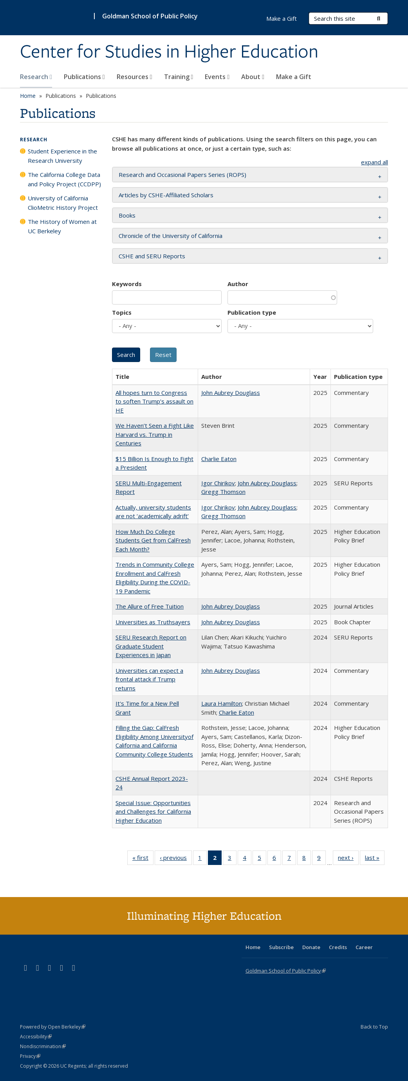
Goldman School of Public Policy (150, 16)
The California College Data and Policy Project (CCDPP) (64, 179)
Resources (134, 76)
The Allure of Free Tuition (150, 606)
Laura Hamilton (221, 703)
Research (36, 76)
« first (142, 859)
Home (28, 95)
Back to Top (374, 1026)
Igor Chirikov (218, 483)
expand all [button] (374, 162)
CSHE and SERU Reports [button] (152, 256)
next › (348, 859)
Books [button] (127, 215)
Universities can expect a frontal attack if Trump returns (149, 679)
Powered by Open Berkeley (52, 1026)
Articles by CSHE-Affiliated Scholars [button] (166, 195)
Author (237, 284)
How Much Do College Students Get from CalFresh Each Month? (153, 540)
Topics (122, 312)
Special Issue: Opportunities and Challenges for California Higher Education (153, 811)
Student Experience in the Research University (62, 155)
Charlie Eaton (218, 459)
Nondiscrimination (43, 1046)
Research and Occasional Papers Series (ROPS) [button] (182, 174)
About (252, 76)
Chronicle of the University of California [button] (170, 236)
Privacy (30, 1056)
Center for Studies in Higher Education (169, 52)
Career (364, 947)
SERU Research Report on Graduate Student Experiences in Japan (151, 646)
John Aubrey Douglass (230, 392)
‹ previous (176, 859)
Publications (84, 76)
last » (375, 859)
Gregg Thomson (223, 491)
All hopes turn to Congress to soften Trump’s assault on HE (154, 401)
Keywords (127, 284)
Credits (338, 947)
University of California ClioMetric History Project (63, 202)
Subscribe (281, 947)
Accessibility (36, 1036)
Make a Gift (293, 76)
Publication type (251, 312)
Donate (311, 947)
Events (217, 76)
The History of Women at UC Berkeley (62, 226)
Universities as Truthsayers (153, 622)
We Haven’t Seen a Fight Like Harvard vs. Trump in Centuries (155, 434)
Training (178, 76)
